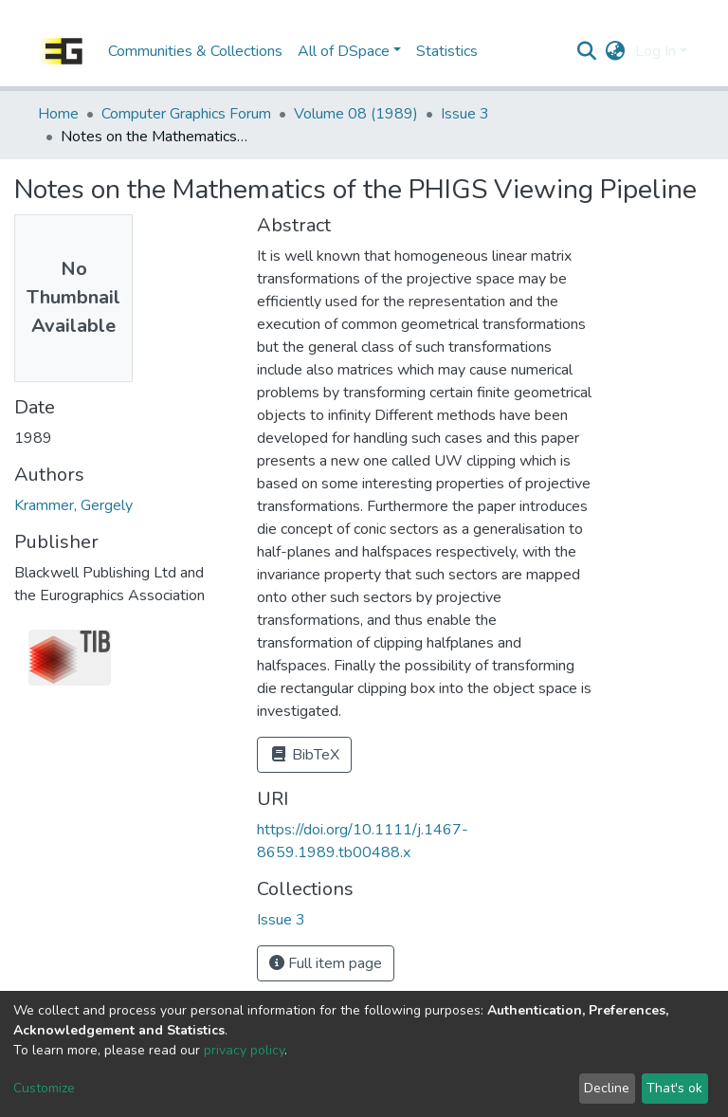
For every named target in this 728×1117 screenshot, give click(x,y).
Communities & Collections (195, 51)
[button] (615, 51)
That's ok (674, 1088)
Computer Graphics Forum (186, 113)
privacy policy (244, 1050)
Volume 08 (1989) (356, 113)
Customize (44, 1088)
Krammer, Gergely (73, 505)
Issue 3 (465, 113)
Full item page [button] (325, 963)
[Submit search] (587, 51)
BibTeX (304, 754)
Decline (606, 1088)
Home (58, 113)
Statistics (447, 51)
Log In (655, 51)
